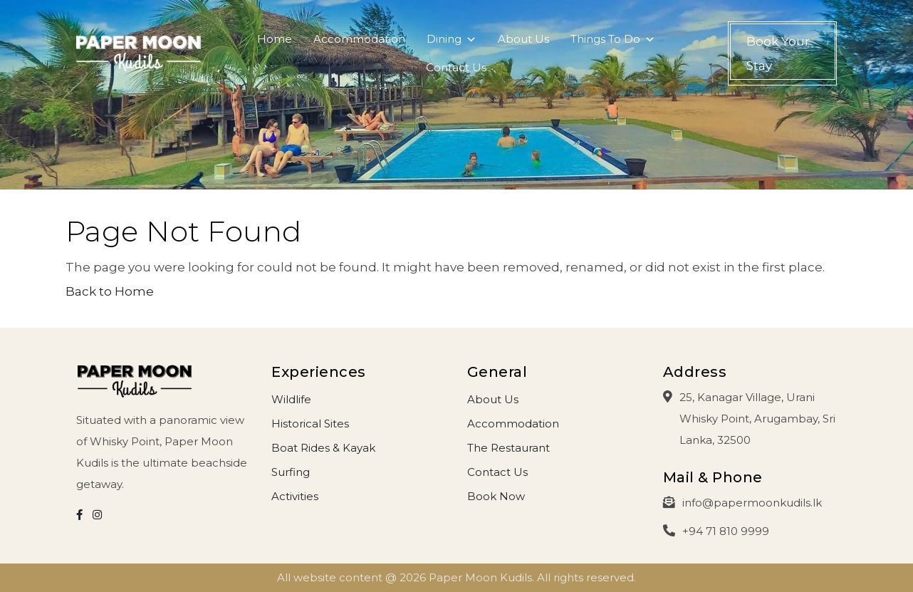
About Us (523, 39)
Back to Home (110, 291)
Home (274, 39)
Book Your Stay (778, 53)
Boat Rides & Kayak (323, 448)
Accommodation (359, 39)
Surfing (290, 472)
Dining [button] (451, 42)
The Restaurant (508, 448)
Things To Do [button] (612, 42)
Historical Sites (310, 423)
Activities (294, 496)
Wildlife (291, 399)
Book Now (496, 496)
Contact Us (456, 67)
